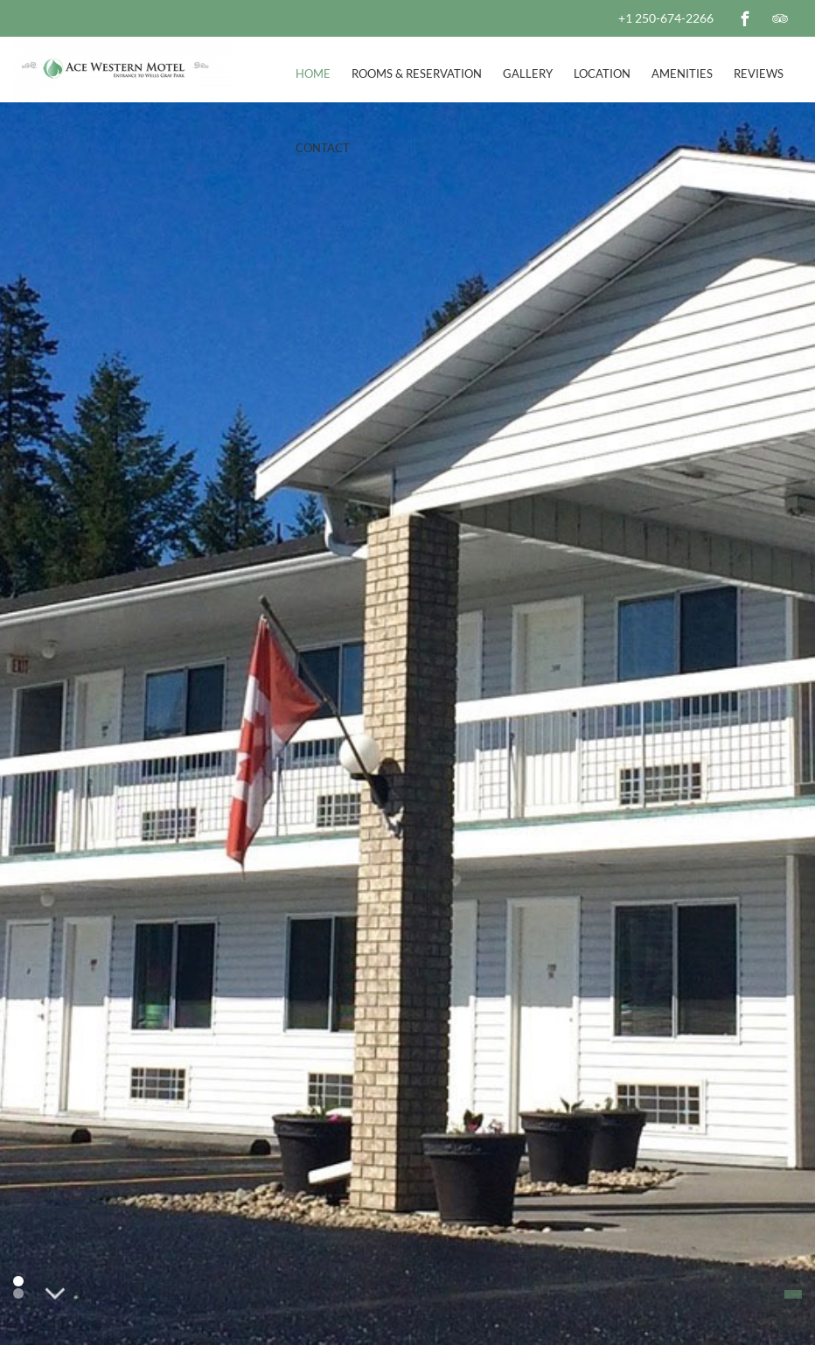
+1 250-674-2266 (666, 17)
